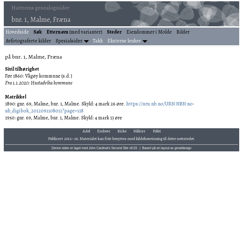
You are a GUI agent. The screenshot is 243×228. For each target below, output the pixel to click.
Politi (157, 131)
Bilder (183, 31)
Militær (140, 131)
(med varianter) (74, 31)
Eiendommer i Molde (149, 31)
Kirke (122, 131)
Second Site (119, 148)
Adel (86, 131)
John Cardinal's (99, 148)
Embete (103, 131)
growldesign (183, 148)
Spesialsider (69, 40)
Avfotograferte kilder (28, 40)
